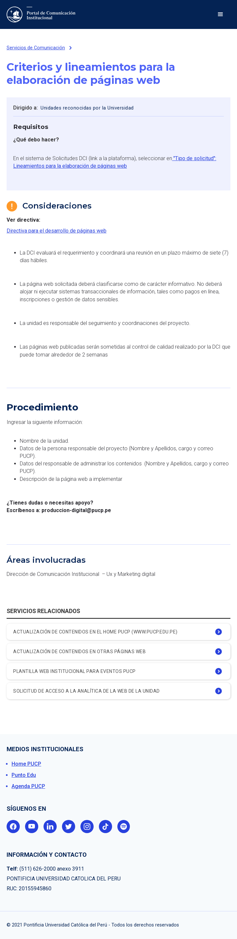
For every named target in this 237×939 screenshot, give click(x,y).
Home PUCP (26, 764)
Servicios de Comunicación (36, 48)
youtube (31, 826)
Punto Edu (24, 775)
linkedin (50, 826)
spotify (124, 826)
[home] (43, 14)
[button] (220, 14)
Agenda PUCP (28, 786)
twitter (68, 826)
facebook (13, 826)
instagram (87, 826)
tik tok (105, 826)
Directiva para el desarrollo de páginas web (56, 231)
